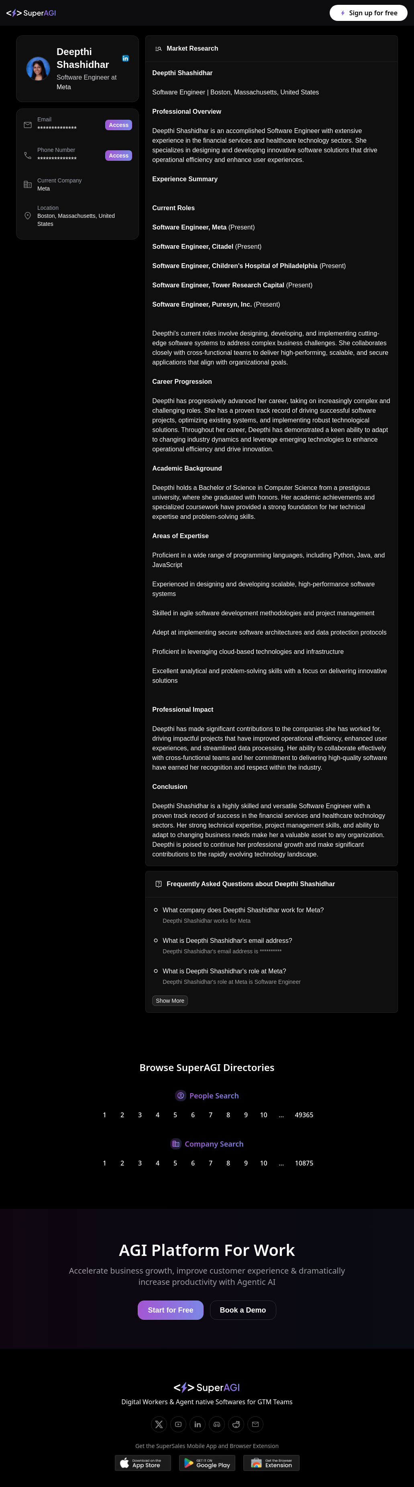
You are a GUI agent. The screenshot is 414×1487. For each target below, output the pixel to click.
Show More (170, 1000)
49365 (304, 1114)
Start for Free (170, 1310)
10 (263, 1114)
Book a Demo (243, 1310)
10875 (304, 1163)
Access (118, 125)
